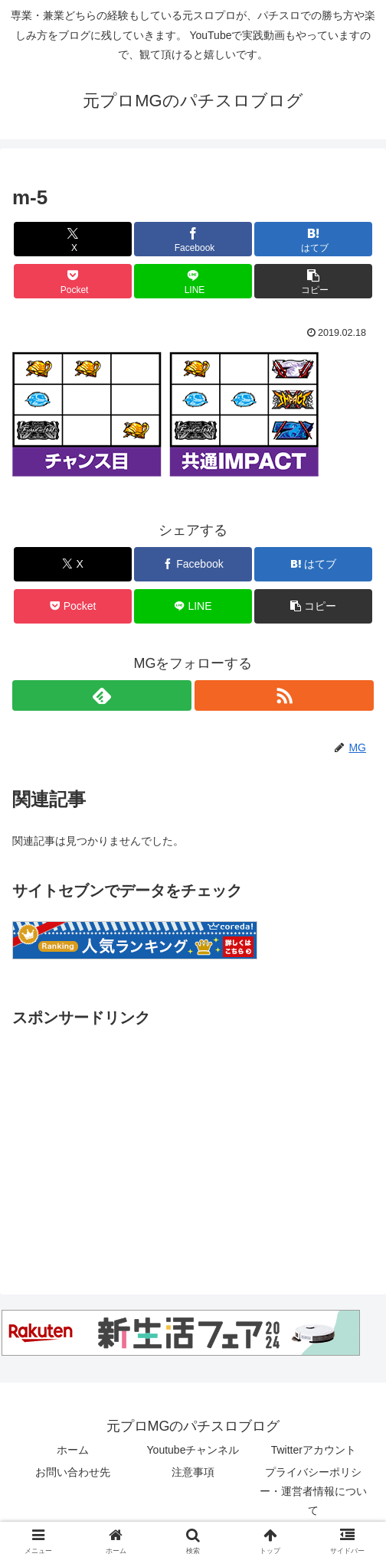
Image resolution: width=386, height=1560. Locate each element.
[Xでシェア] (72, 239)
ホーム (73, 1450)
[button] (312, 281)
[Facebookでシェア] (192, 239)
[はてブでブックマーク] (312, 239)
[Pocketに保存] (72, 281)
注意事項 (193, 1472)
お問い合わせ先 (72, 1472)
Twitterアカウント (313, 1450)
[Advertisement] (193, 1138)
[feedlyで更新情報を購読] (101, 695)
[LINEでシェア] (192, 281)
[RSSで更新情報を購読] (284, 695)
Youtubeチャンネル (193, 1450)
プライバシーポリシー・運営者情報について (313, 1491)
